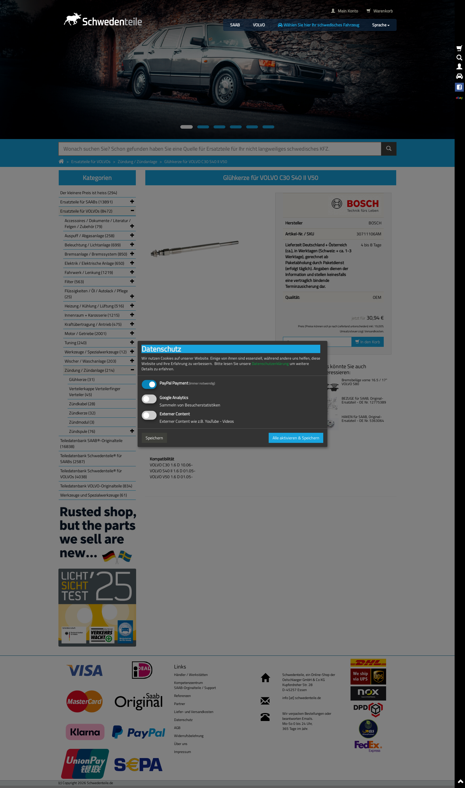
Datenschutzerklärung (270, 363)
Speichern (154, 438)
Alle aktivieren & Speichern (296, 438)
